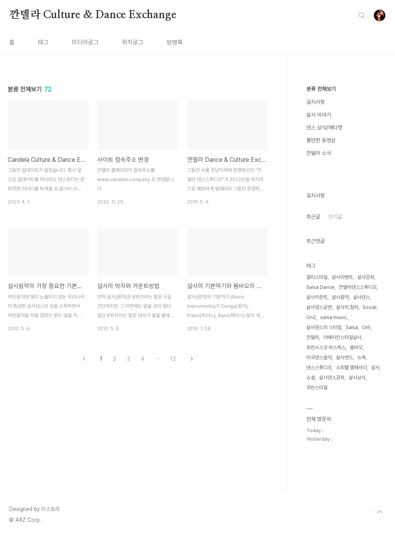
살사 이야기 (318, 115)
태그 (43, 42)
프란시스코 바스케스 (326, 347)
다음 (191, 358)
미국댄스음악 (319, 357)
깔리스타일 (316, 277)
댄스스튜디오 (319, 367)
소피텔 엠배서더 (351, 367)
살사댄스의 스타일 (323, 327)
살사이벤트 (342, 277)
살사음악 (340, 297)
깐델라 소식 (318, 153)
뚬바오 (356, 347)
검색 (362, 15)
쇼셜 (310, 377)
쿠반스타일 (316, 387)
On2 (311, 317)
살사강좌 (365, 277)
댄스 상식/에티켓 (324, 127)
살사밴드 (344, 357)
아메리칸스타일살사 (342, 337)
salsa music (333, 317)
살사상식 (357, 377)
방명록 (175, 42)
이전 (84, 358)
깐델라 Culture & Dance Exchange (92, 15)
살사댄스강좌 (331, 377)
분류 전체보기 (321, 89)
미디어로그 (85, 42)
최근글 (313, 217)
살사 (375, 367)
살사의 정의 (347, 307)
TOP (379, 512)
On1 (366, 327)
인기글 (335, 217)
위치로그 (132, 42)
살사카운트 (316, 297)
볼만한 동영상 (321, 140)
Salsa (352, 327)
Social (369, 307)
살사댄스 (361, 297)
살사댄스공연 (319, 307)
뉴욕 (361, 357)
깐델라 (312, 337)
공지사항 (315, 102)
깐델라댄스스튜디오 (358, 287)
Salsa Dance (320, 287)
